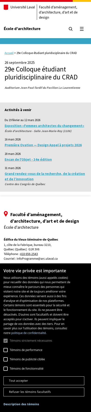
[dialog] (45, 337)
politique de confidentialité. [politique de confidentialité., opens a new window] (29, 333)
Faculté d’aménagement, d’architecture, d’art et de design (58, 12)
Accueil (9, 53)
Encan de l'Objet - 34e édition (28, 159)
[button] (21, 404)
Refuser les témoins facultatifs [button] (30, 392)
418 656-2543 (29, 254)
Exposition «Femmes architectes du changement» (44, 125)
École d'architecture (22, 29)
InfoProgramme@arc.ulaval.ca (37, 258)
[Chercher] (70, 28)
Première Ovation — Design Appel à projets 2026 (43, 145)
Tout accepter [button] (18, 381)
